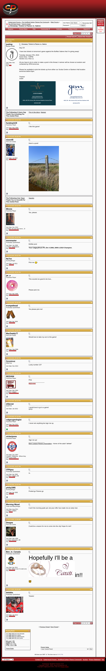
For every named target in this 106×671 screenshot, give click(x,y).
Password (66, 25)
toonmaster (11, 241)
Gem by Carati (26, 24)
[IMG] (7, 644)
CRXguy (10, 470)
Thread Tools (71, 36)
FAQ (34, 29)
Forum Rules (23, 29)
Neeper (43, 112)
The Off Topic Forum (14, 24)
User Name (66, 23)
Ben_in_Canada (13, 552)
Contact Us (38, 659)
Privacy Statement (94, 659)
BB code (8, 641)
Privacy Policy (65, 666)
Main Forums (55, 22)
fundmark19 (11, 123)
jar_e (8, 275)
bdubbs (9, 593)
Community (45, 29)
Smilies (8, 642)
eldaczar (10, 404)
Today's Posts (72, 29)
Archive (85, 659)
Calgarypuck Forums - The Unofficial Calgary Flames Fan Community (28, 22)
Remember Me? (86, 23)
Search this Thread (84, 36)
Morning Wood (13, 504)
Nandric (31, 198)
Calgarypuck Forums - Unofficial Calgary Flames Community (62, 659)
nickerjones (11, 436)
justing (9, 44)
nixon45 (9, 140)
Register (10, 29)
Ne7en (9, 259)
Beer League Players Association (40, 443)
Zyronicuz (10, 361)
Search (87, 29)
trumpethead (12, 306)
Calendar (59, 29)
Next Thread (54, 627)
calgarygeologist (13, 420)
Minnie (9, 209)
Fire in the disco (34, 112)
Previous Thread (45, 627)
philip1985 (10, 488)
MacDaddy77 (12, 333)
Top (103, 659)
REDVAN (10, 376)
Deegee (9, 523)
